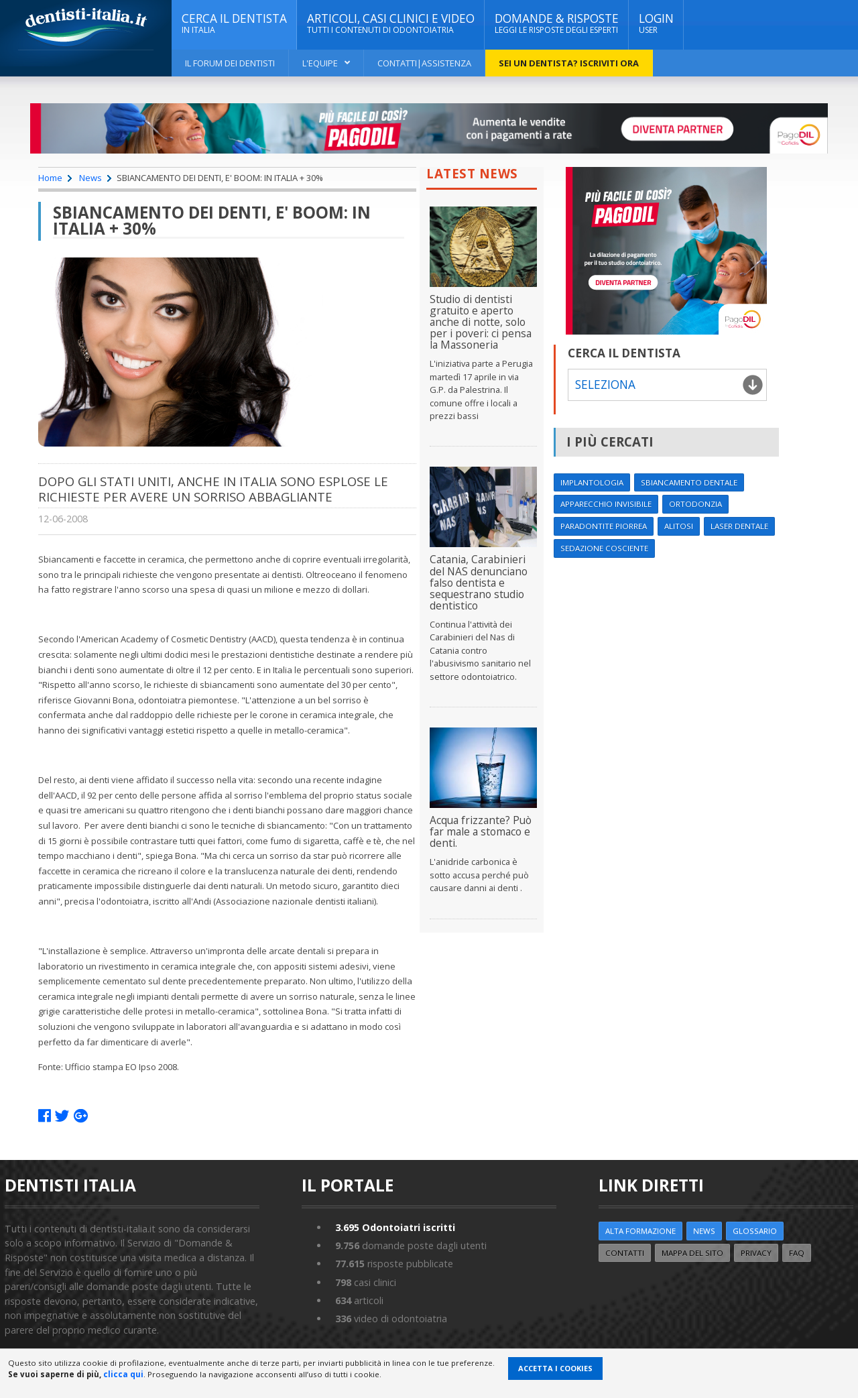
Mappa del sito (692, 1253)
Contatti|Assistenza (424, 63)
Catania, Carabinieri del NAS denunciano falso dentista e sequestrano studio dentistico (479, 582)
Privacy (756, 1253)
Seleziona (605, 384)
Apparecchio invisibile (606, 504)
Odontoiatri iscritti (395, 1227)
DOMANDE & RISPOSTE (557, 23)
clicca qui (123, 1374)
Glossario (755, 1231)
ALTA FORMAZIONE (640, 1231)
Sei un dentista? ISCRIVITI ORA (569, 63)
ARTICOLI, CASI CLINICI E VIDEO (391, 23)
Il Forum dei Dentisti (230, 63)
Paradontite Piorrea (603, 526)
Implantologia (591, 482)
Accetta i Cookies (555, 1368)
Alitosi (678, 526)
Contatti (624, 1253)
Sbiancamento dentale (689, 482)
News (90, 178)
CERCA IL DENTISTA (234, 23)
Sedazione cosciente (604, 548)
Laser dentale (739, 526)
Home (50, 178)
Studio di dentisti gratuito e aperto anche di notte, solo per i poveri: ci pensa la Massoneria (481, 322)
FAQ (796, 1253)
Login (656, 23)
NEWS (704, 1231)
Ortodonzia (695, 504)
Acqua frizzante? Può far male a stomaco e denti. (481, 831)
